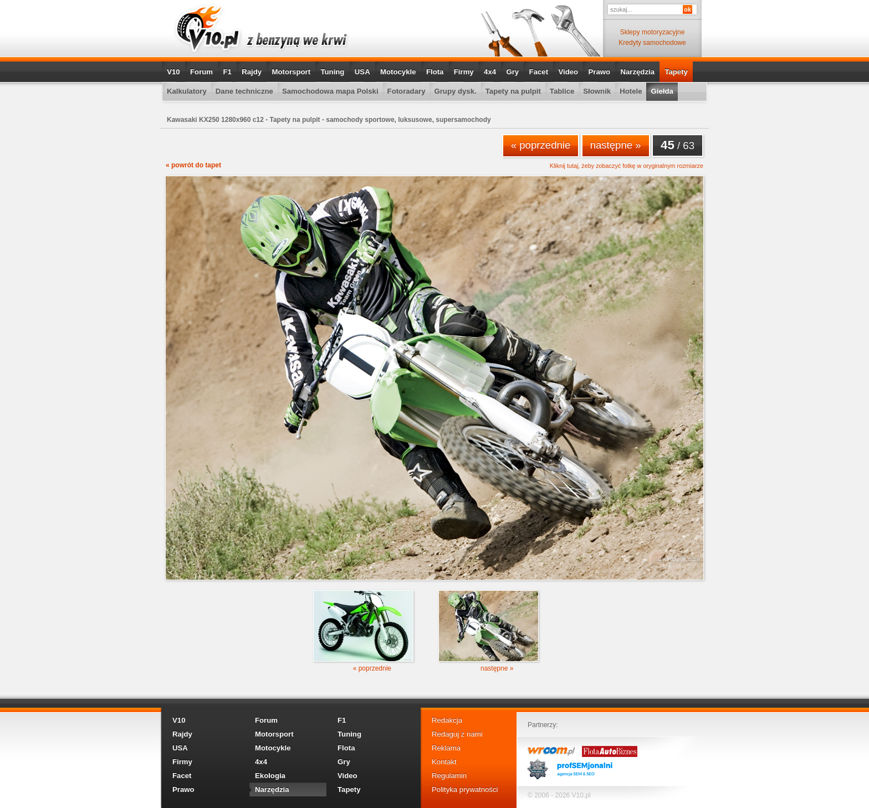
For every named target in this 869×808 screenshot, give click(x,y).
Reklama (446, 748)
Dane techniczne (244, 91)
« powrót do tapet (193, 165)
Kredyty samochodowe (652, 43)
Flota (435, 72)
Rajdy (252, 72)
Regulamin (449, 775)
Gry (512, 72)
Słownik (597, 91)
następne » (615, 145)
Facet (538, 72)
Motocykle (398, 72)
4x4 (490, 72)
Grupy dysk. (455, 91)
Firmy (464, 72)
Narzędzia (637, 72)
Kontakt (444, 762)
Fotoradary (406, 91)
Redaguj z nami (457, 734)
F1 (227, 72)
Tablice (562, 91)
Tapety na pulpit (513, 91)
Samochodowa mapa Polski (330, 91)
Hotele (631, 91)
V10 (173, 72)
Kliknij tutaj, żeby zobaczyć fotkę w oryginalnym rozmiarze (626, 166)
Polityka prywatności (465, 789)
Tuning (332, 72)
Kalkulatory (187, 91)
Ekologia (270, 775)
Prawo (599, 72)
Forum (201, 72)
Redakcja (447, 720)
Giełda (662, 91)
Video (568, 72)
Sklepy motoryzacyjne (652, 32)
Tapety (676, 72)
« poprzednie (541, 145)
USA (362, 72)
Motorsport (291, 72)
